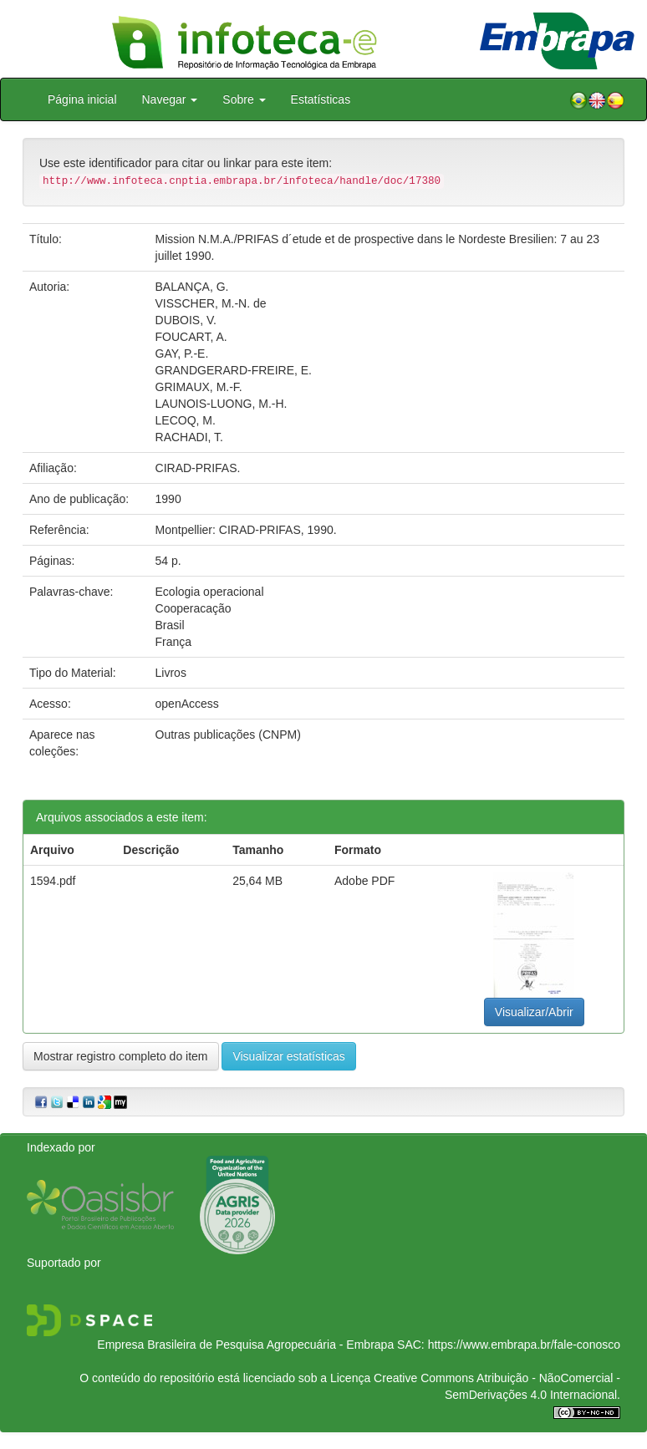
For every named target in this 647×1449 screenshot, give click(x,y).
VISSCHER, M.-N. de (211, 303)
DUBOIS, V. (186, 320)
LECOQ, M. (185, 420)
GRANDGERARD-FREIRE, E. (233, 370)
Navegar (170, 99)
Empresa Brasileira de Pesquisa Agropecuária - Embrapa (245, 1344)
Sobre (243, 99)
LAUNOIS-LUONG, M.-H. (221, 403)
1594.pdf (53, 880)
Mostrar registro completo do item (120, 1056)
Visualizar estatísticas (288, 1056)
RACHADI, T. (189, 437)
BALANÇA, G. (192, 286)
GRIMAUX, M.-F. (198, 387)
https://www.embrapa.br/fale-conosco (524, 1344)
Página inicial (82, 99)
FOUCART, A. (191, 336)
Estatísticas (321, 99)
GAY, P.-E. (182, 353)
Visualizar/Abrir (534, 1012)
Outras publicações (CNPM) (228, 734)
